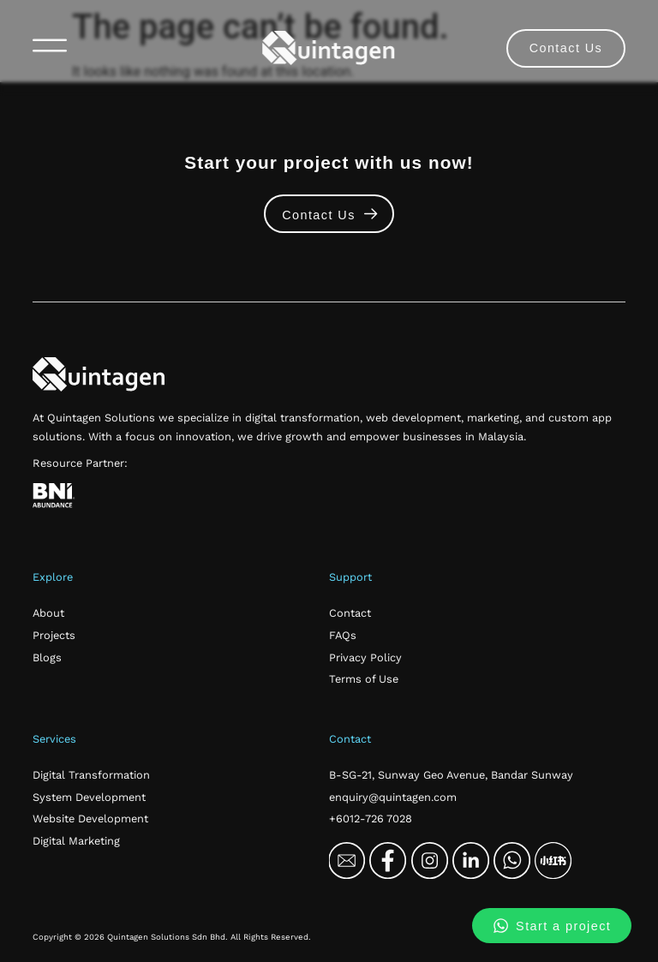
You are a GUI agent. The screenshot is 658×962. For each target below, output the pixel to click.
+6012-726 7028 (370, 818)
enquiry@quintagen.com (393, 797)
